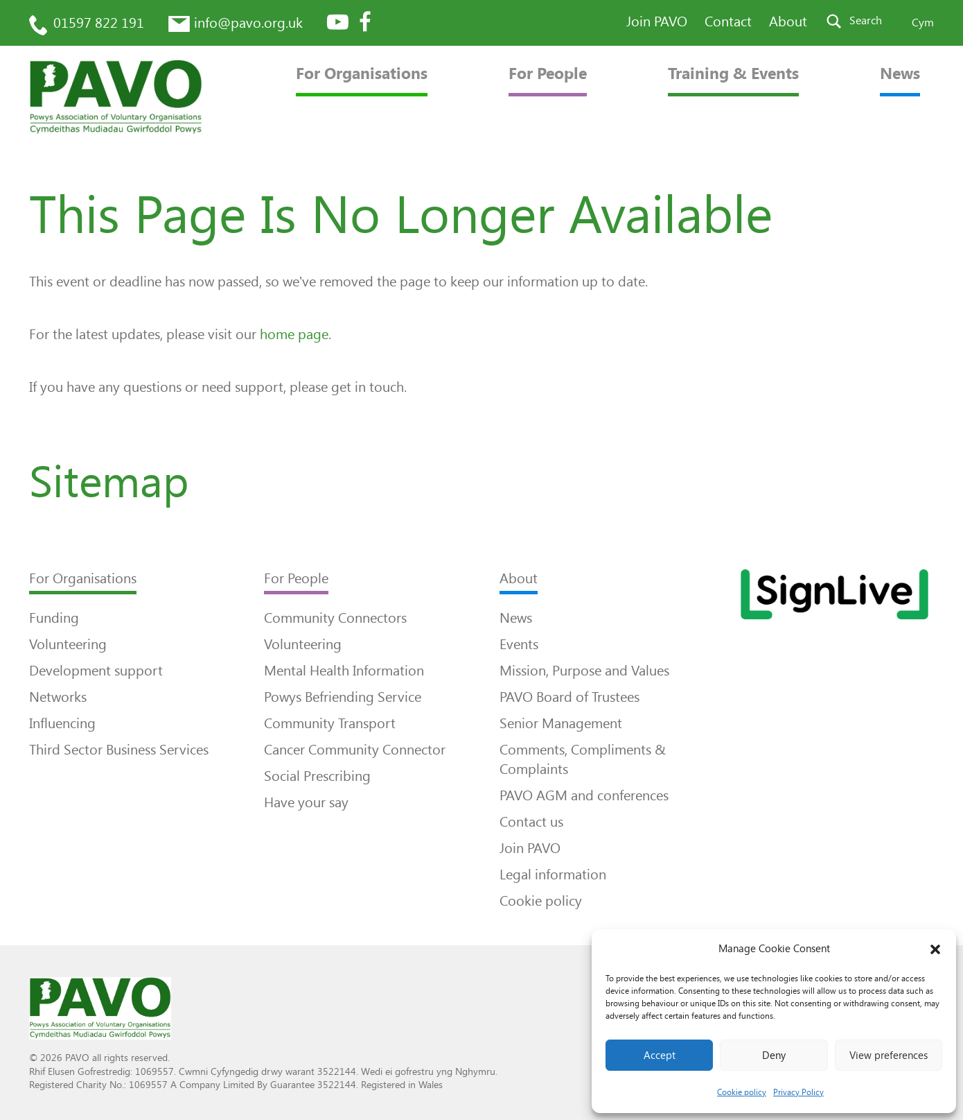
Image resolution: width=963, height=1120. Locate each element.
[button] (935, 949)
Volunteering (68, 644)
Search (865, 20)
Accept (659, 1055)
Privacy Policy (798, 1092)
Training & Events (733, 73)
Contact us (531, 821)
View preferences (888, 1055)
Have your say (306, 802)
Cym (923, 22)
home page (294, 334)
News (900, 73)
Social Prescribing (317, 776)
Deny (774, 1055)
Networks (58, 697)
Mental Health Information (344, 670)
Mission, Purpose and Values (584, 670)
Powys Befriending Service (342, 697)
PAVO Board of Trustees (569, 697)
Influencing (62, 723)
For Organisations (361, 73)
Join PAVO (656, 21)
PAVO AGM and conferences (584, 795)
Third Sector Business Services (119, 749)
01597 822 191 (98, 23)
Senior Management (561, 723)
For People (548, 73)
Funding (54, 618)
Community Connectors (335, 618)
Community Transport (330, 723)
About (788, 21)
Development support (96, 670)
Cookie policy (741, 1092)
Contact (728, 21)
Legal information (553, 874)
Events (519, 644)
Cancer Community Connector (354, 749)
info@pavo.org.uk (248, 23)
